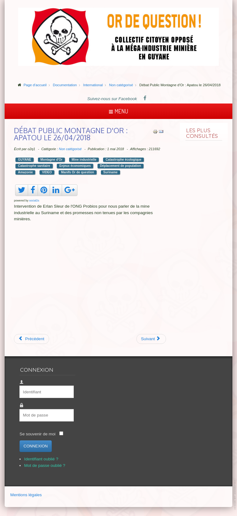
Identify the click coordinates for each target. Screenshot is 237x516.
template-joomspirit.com (235, 495)
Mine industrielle (84, 159)
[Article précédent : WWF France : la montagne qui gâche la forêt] (31, 339)
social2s (34, 200)
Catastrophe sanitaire (34, 165)
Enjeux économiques (75, 165)
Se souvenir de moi (37, 434)
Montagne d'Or (51, 159)
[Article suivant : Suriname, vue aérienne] (151, 339)
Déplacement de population (120, 165)
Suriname (110, 172)
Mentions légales (26, 495)
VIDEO (47, 172)
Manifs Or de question (77, 172)
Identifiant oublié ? (41, 459)
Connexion (35, 446)
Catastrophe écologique (123, 159)
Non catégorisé (70, 149)
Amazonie (25, 172)
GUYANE (24, 159)
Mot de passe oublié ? (44, 465)
